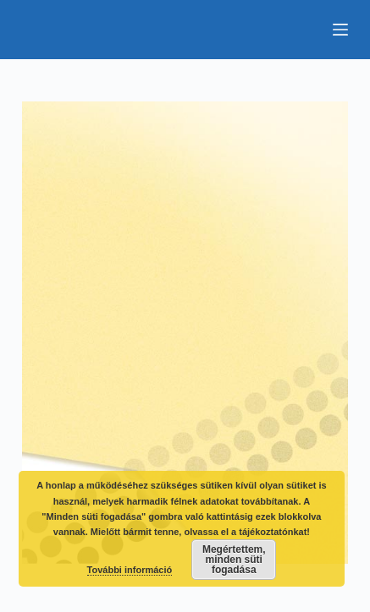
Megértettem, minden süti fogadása (234, 560)
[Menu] (340, 29)
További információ (130, 570)
